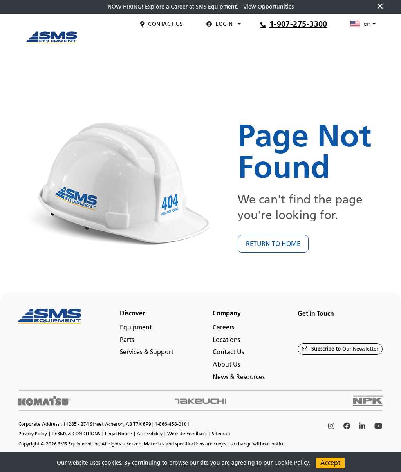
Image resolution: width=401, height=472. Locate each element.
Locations (226, 340)
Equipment (136, 327)
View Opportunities (268, 7)
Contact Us (228, 352)
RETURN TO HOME (273, 244)
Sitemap (221, 433)
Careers (223, 327)
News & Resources (239, 377)
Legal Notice (118, 433)
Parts (127, 340)
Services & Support (146, 352)
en (360, 67)
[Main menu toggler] (120, 41)
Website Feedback (187, 433)
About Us (226, 364)
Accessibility (150, 433)
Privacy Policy (32, 433)
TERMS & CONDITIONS (76, 433)
